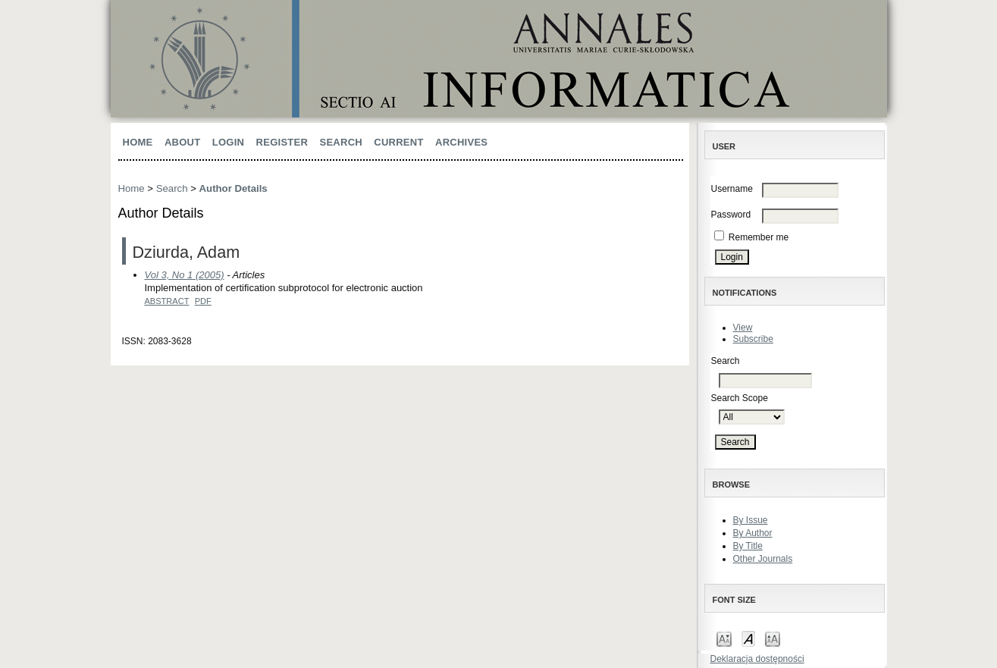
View (743, 327)
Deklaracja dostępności (757, 659)
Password (731, 214)
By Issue (750, 520)
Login (228, 142)
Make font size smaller (724, 638)
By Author (753, 533)
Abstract (167, 301)
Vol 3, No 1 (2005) (184, 275)
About (183, 142)
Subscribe (753, 339)
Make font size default (748, 638)
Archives (461, 142)
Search (340, 142)
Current (398, 142)
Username (732, 188)
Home (138, 142)
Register (282, 142)
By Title (748, 546)
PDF (203, 301)
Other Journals (763, 559)
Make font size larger (772, 638)
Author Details (233, 188)
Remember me (759, 237)
